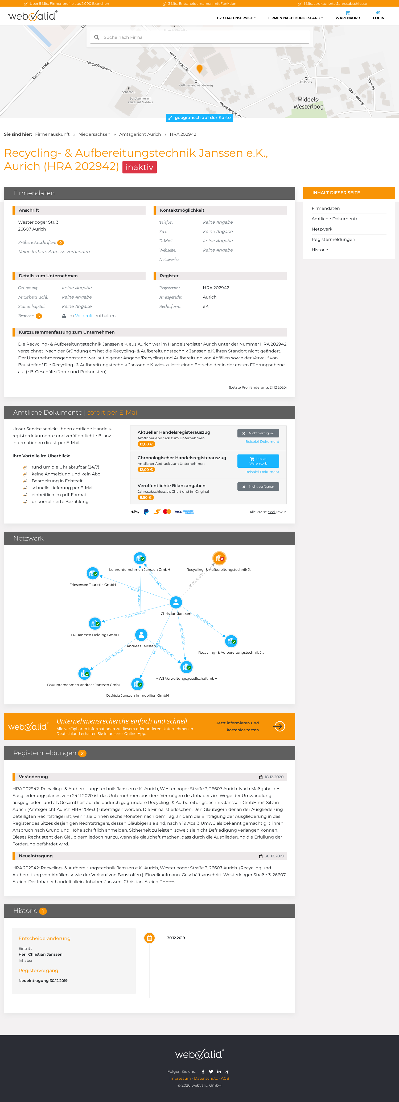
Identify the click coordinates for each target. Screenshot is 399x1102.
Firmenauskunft (52, 134)
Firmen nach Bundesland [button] (294, 18)
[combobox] (199, 37)
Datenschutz (206, 1078)
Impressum (180, 1078)
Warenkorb (348, 16)
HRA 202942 (183, 134)
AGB (225, 1078)
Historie (320, 249)
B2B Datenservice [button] (235, 18)
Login (379, 16)
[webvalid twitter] (212, 1071)
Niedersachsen (94, 134)
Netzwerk (322, 229)
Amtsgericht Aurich (140, 134)
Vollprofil (84, 315)
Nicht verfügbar (258, 433)
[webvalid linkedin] (220, 1071)
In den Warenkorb (258, 461)
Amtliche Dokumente (335, 218)
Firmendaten (326, 208)
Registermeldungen (333, 239)
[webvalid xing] (228, 1071)
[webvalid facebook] (204, 1071)
